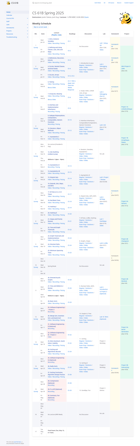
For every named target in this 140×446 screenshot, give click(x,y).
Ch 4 (69, 68)
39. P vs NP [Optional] (55, 389)
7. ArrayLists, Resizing (55, 94)
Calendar (9, 15)
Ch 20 (70, 214)
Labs (7, 24)
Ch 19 (70, 208)
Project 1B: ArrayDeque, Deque (125, 140)
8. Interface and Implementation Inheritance (53, 107)
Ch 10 (70, 120)
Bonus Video (52, 87)
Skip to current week (40, 27)
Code (59, 35)
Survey (36, 47)
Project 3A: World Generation (125, 329)
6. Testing (51, 82)
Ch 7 (69, 81)
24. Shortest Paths (54, 244)
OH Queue (111, 3)
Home (8, 12)
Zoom (86, 17)
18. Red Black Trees (54, 200)
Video (49, 43)
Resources (9, 34)
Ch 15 (70, 172)
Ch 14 (70, 178)
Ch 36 (70, 374)
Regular (81, 65)
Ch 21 (70, 221)
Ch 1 (69, 41)
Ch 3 (69, 60)
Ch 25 (70, 252)
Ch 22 (70, 229)
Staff (7, 21)
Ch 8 (69, 97)
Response (71, 90)
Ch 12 (70, 130)
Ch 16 (70, 186)
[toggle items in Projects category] (27, 30)
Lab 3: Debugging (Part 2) (103, 94)
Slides (101, 50)
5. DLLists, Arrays (53, 75)
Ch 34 (70, 351)
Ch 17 (70, 194)
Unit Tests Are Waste (71, 85)
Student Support (129, 3)
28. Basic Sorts (52, 301)
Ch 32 (70, 335)
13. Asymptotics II (53, 165)
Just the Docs (17, 442)
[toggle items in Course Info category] (27, 18)
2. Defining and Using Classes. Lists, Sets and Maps (55, 49)
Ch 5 (69, 76)
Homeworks (10, 28)
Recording (56, 43)
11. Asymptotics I (53, 137)
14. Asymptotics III (54, 171)
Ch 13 (70, 166)
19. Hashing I (52, 206)
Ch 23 (70, 238)
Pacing (62, 43)
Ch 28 (70, 280)
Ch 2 (69, 51)
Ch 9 (69, 108)
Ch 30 (70, 318)
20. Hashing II (52, 213)
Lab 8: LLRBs (104, 243)
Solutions (88, 65)
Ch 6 (72, 76)
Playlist (54, 35)
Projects (9, 31)
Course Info (10, 18)
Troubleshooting (11, 37)
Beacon (119, 3)
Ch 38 (70, 383)
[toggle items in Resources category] (27, 34)
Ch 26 (70, 288)
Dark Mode (98, 3)
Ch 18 (70, 201)
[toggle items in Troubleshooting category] (27, 37)
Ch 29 (70, 302)
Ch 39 (70, 390)
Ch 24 (70, 245)
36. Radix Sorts (52, 366)
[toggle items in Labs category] (27, 24)
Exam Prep (82, 70)
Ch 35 (70, 367)
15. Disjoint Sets (53, 177)
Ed (104, 3)
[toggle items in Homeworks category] (27, 27)
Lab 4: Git (103, 125)
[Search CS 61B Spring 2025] (55, 3)
